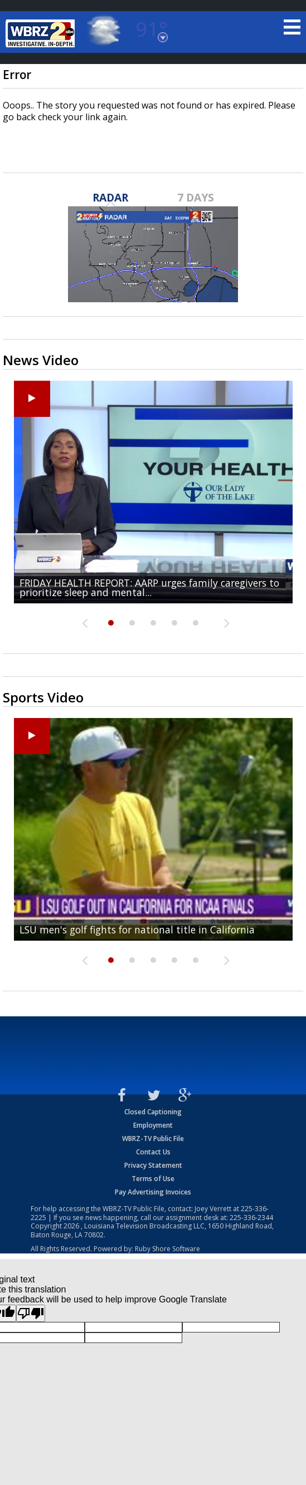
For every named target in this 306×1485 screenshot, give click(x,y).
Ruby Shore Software (167, 1248)
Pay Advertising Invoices (153, 1192)
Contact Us (153, 1152)
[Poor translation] (30, 1313)
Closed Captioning (153, 1112)
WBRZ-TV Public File (153, 1138)
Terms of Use (153, 1178)
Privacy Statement (153, 1165)
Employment (153, 1125)
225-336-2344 (251, 1217)
